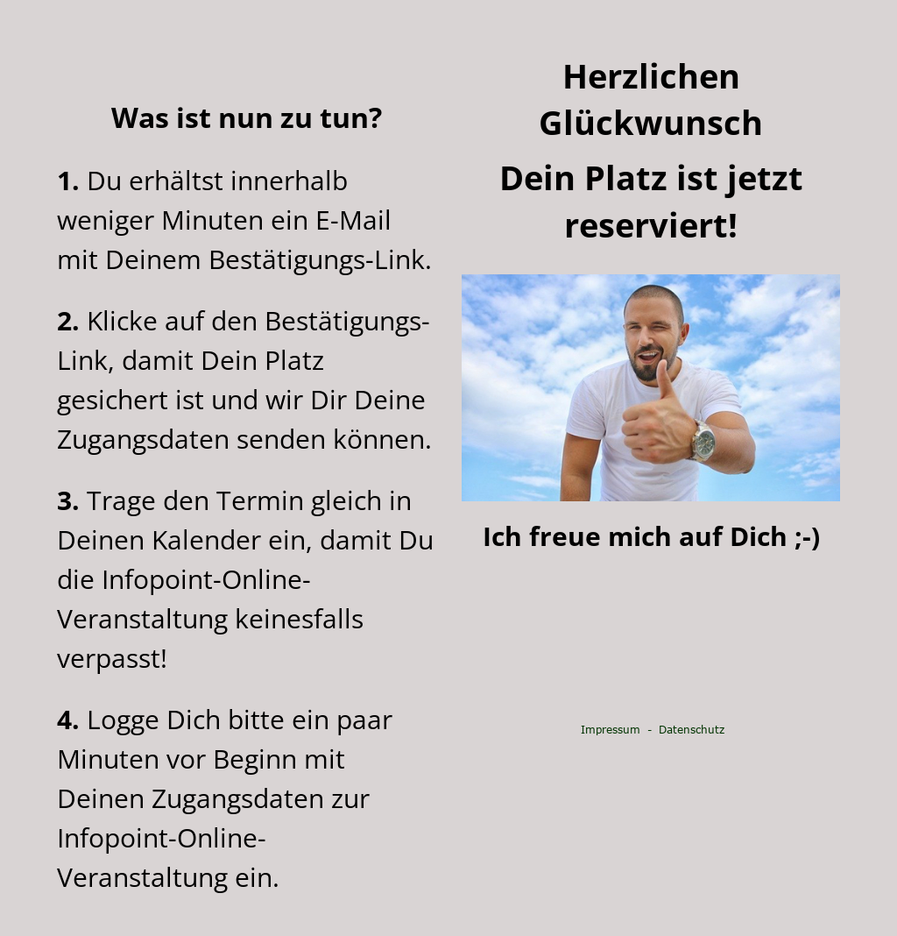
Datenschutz (691, 729)
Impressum (610, 729)
